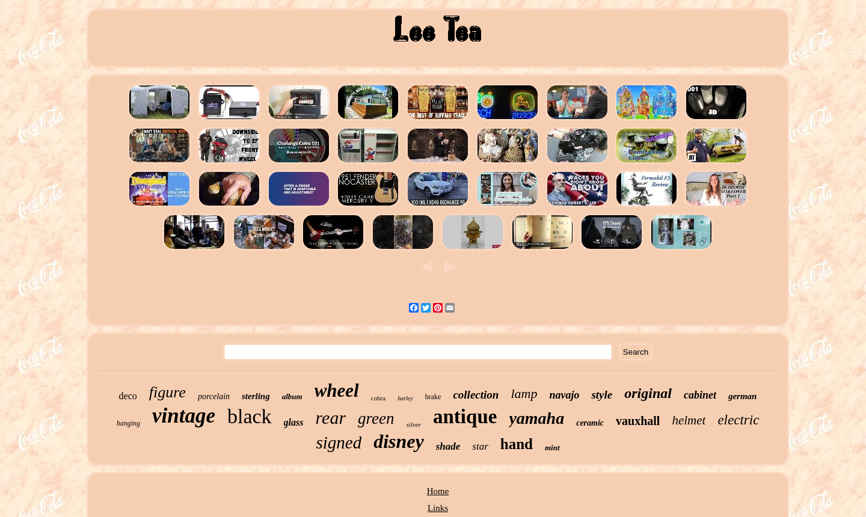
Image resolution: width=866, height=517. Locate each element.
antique (465, 416)
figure (167, 392)
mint (552, 447)
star (480, 446)
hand (516, 444)
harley (405, 398)
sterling (256, 396)
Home (438, 491)
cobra (378, 398)
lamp (524, 393)
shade (448, 446)
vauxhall (638, 420)
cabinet (700, 395)
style (601, 394)
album (292, 396)
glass (294, 422)
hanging (128, 423)
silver (414, 424)
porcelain (214, 396)
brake (433, 397)
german (742, 396)
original (648, 393)
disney (398, 441)
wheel (337, 390)
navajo (564, 395)
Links (438, 508)
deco (128, 396)
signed (338, 442)
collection (476, 394)
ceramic (590, 422)
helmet (688, 420)
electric (738, 419)
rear (331, 417)
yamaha (536, 418)
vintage (183, 415)
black (249, 416)
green (376, 418)
